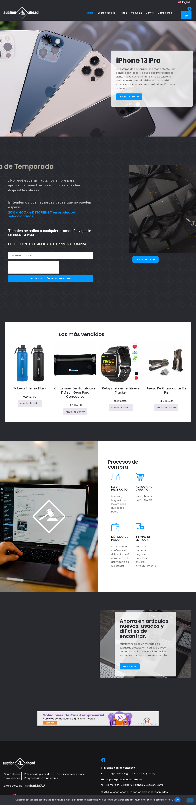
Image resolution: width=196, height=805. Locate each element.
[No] (190, 800)
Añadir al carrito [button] (29, 403)
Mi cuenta (136, 12)
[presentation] (33, 267)
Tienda (123, 12)
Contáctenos (165, 12)
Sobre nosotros (106, 12)
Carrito (150, 12)
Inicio (90, 12)
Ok (177, 800)
